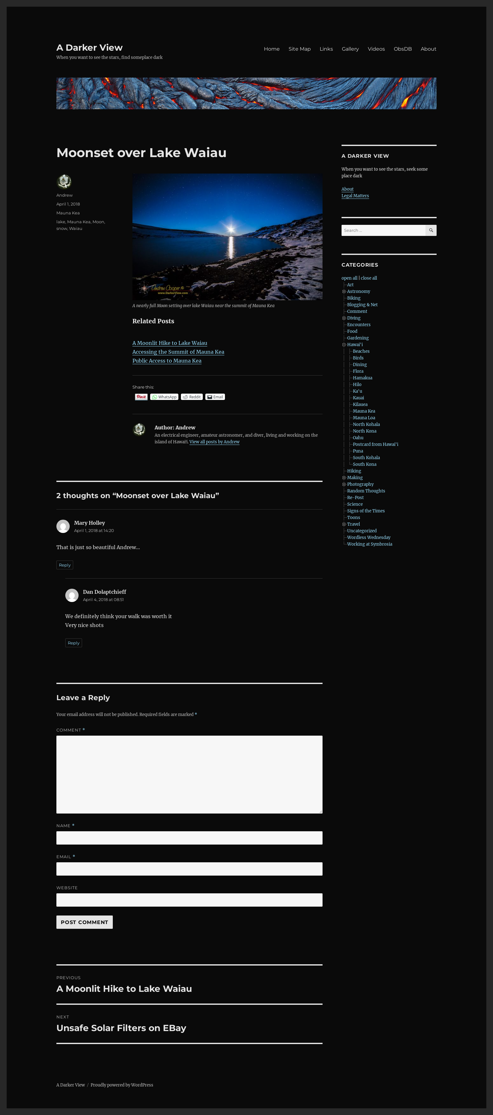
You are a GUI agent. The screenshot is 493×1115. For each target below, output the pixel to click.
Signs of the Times (366, 511)
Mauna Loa (364, 418)
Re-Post (355, 497)
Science (355, 504)
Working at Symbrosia (369, 544)
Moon (98, 221)
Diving (354, 318)
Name (65, 825)
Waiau (75, 228)
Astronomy (358, 291)
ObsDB (403, 49)
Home (272, 49)
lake (60, 221)
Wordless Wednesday (368, 537)
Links (326, 49)
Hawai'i (355, 344)
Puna (358, 451)
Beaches (361, 351)
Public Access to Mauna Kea (167, 361)
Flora (358, 371)
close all (369, 278)
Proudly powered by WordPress (122, 1085)
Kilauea (360, 404)
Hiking (354, 471)
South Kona (364, 464)
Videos (376, 49)
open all (349, 278)
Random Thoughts (366, 491)
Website (67, 887)
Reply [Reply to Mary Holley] (65, 564)
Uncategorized (362, 531)
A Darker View (89, 47)
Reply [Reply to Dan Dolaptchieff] (74, 642)
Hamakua (362, 378)
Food (352, 331)
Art (350, 285)
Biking (354, 298)
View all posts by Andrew (214, 442)
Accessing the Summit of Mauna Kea (178, 352)
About (429, 49)
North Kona (364, 431)
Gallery (350, 49)
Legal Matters (355, 196)
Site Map (300, 49)
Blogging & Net (362, 304)
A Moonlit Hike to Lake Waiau (169, 343)
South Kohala (366, 457)
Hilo (357, 384)
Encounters (359, 324)
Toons (353, 517)
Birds (358, 358)
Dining (360, 364)
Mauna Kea (68, 212)
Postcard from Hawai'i (375, 444)
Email (65, 856)
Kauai (358, 398)
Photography (360, 484)
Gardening (358, 338)
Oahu (358, 437)
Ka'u (357, 391)
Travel (353, 524)
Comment (70, 730)
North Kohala (366, 424)
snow (61, 228)
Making (355, 477)
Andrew (64, 195)
